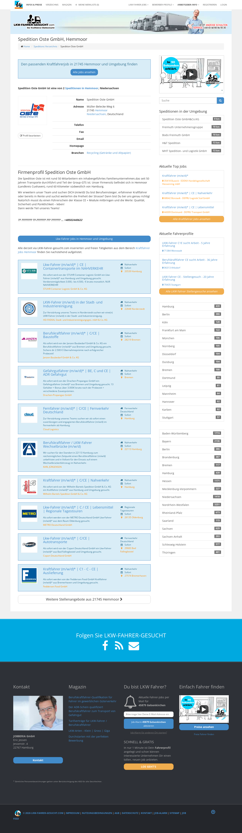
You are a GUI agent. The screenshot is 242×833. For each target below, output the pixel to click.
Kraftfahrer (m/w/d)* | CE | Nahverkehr (187, 193)
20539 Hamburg (133, 271)
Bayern (191, 441)
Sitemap (174, 813)
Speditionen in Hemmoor (81, 88)
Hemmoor (101, 110)
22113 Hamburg (133, 449)
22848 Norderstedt (135, 308)
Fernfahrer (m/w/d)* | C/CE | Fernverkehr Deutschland (76, 410)
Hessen (191, 481)
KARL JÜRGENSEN (52, 466)
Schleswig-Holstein (191, 544)
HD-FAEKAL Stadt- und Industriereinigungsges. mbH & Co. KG (75, 319)
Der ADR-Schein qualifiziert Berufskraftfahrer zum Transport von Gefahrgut (92, 711)
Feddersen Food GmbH (55, 586)
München (191, 338)
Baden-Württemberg (191, 433)
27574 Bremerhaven (135, 575)
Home (26, 46)
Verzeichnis (52, 4)
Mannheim (191, 394)
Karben (191, 409)
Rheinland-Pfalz (191, 513)
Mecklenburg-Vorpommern (191, 489)
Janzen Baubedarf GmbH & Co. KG (61, 357)
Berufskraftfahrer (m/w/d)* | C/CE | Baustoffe (71, 335)
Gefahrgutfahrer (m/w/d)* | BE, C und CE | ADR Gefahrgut (77, 373)
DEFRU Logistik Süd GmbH (196, 198)
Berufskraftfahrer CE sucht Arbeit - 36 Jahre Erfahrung (189, 261)
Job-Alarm (160, 813)
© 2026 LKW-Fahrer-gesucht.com (39, 813)
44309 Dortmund (172, 212)
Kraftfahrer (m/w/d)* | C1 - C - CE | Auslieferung (70, 571)
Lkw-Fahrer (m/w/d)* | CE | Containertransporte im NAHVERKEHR (73, 266)
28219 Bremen (132, 339)
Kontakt (146, 813)
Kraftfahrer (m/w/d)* (175, 175)
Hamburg (130, 418)
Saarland (191, 521)
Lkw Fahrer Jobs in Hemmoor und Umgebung (84, 239)
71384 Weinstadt (172, 250)
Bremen (129, 377)
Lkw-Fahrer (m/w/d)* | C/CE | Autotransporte (66, 540)
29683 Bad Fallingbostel (128, 550)
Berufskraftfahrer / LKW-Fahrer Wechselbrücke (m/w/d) (67, 444)
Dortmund (191, 378)
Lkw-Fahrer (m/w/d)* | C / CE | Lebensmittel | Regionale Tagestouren (78, 509)
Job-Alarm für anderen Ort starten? (148, 732)
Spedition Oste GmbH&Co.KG (191, 119)
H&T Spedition (191, 143)
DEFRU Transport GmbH (196, 212)
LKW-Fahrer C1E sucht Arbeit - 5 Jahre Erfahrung (186, 244)
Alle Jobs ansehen (84, 72)
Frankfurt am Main (191, 330)
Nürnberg (191, 346)
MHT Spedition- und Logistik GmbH (191, 151)
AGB (117, 813)
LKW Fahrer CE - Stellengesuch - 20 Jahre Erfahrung (188, 278)
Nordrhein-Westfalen (191, 505)
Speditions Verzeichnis (45, 46)
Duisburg (191, 362)
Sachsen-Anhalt (191, 536)
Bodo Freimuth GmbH (191, 135)
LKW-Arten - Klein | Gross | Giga (89, 730)
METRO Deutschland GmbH (57, 524)
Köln (191, 322)
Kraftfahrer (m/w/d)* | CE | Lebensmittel (188, 207)
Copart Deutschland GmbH (57, 555)
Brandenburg (191, 457)
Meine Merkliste (87, 4)
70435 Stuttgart (171, 284)
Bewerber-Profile (163, 4)
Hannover (191, 401)
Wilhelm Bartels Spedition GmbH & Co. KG (65, 493)
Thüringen (191, 552)
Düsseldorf (191, 354)
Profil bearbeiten (30, 135)
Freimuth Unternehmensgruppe (191, 127)
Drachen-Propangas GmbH (57, 394)
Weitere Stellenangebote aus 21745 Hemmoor (84, 599)
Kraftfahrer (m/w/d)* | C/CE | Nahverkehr (76, 480)
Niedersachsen (96, 114)
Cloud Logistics (51, 429)
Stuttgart (191, 417)
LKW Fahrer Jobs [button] (138, 4)
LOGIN (223, 4)
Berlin (191, 314)
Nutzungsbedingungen (97, 813)
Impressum (72, 813)
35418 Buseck (170, 180)
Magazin (66, 4)
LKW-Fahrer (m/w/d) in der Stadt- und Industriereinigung (72, 304)
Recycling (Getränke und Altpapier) (109, 153)
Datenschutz (130, 813)
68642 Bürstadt (171, 198)
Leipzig (191, 386)
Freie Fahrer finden (204, 734)
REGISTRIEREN (210, 4)
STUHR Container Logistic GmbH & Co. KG (65, 288)
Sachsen (191, 528)
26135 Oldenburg (134, 517)
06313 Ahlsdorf (171, 267)
